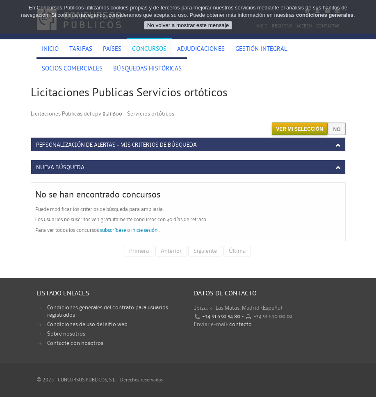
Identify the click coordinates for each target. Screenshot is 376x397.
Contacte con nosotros (75, 343)
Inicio (50, 49)
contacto (240, 324)
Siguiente (205, 251)
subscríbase (113, 230)
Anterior (171, 251)
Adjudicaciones (200, 49)
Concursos (149, 49)
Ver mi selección (299, 129)
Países (112, 49)
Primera (139, 251)
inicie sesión (144, 230)
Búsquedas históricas (147, 69)
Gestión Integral (261, 49)
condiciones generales (324, 13)
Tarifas (80, 49)
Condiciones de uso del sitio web (87, 324)
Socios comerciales (72, 69)
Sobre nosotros (66, 333)
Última (237, 251)
